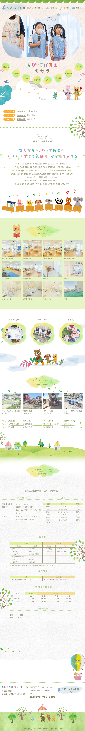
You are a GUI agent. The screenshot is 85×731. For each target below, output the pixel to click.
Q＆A (48, 79)
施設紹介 (16, 73)
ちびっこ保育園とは (36, 8)
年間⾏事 (36, 79)
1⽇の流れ (26, 78)
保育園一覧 (53, 8)
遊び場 (58, 78)
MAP (79, 66)
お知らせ (5, 67)
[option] (42, 37)
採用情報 (66, 8)
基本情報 (68, 73)
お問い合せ (79, 8)
